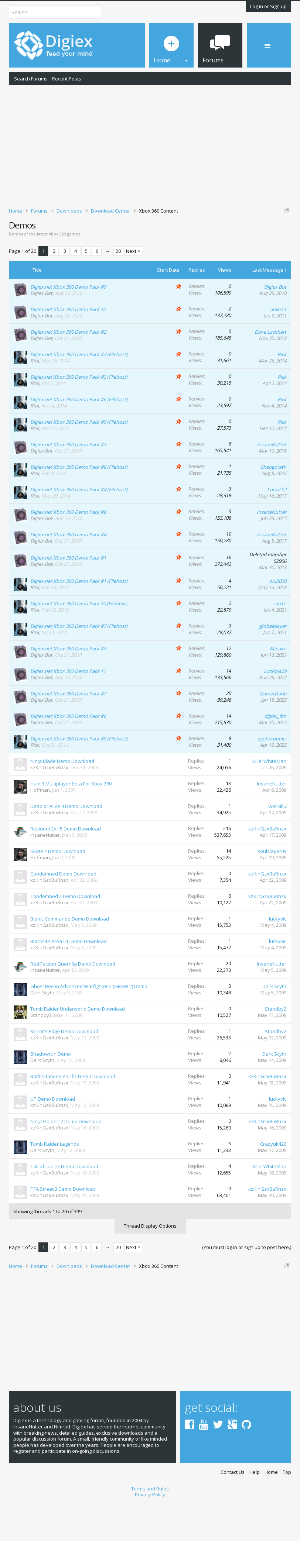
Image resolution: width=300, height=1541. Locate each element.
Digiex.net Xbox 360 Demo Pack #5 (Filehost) (78, 776)
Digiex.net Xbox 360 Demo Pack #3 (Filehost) (78, 414)
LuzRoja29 (275, 709)
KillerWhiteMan (269, 799)
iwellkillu (276, 844)
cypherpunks (272, 776)
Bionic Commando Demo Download (69, 956)
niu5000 (277, 619)
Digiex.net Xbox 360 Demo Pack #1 (68, 595)
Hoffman (40, 828)
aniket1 (278, 347)
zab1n (279, 641)
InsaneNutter (271, 482)
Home (271, 1510)
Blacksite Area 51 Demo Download (68, 979)
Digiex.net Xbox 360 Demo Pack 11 (68, 709)
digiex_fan (275, 754)
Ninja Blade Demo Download (62, 799)
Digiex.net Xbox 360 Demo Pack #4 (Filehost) (78, 527)
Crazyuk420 (273, 1182)
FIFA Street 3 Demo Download (63, 1227)
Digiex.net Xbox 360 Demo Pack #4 (68, 572)
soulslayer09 (272, 889)
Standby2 (41, 1053)
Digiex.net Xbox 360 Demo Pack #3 (68, 482)
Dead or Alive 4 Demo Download (66, 844)
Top (287, 1510)
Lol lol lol (276, 527)
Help (254, 1510)
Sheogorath (273, 504)
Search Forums (31, 78)
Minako (278, 686)
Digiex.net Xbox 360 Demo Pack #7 (68, 731)
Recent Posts (66, 78)
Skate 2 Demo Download (57, 889)
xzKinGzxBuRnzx (49, 805)
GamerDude (273, 731)
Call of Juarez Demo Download (64, 1204)
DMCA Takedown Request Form (211, 239)
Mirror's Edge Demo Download (64, 1069)
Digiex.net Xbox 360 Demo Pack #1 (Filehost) (78, 619)
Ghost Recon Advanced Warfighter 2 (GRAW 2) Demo (88, 1024)
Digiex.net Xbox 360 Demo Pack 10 (68, 347)
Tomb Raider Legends (54, 1182)
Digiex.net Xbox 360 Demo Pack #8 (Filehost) (78, 504)
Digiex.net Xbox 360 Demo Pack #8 (68, 549)
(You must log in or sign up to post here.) (246, 1285)
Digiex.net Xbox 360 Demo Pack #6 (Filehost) (78, 437)
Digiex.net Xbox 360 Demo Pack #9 (68, 324)
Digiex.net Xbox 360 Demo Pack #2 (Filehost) (78, 392)
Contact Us (233, 1510)
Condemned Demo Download (63, 911)
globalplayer (272, 664)
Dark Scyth (42, 1030)
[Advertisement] (150, 145)
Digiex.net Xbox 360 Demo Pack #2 (68, 369)
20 (118, 289)
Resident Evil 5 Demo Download (65, 866)
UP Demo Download (52, 1137)
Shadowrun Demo (50, 1091)
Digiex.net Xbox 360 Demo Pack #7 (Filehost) (78, 664)
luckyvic (277, 956)
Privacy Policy (150, 1532)
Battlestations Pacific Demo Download (72, 1114)
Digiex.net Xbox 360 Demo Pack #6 (68, 754)
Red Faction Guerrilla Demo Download (72, 1001)
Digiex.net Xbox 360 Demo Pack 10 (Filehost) (78, 641)
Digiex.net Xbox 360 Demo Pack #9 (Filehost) (78, 459)
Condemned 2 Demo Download (65, 934)
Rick (34, 398)
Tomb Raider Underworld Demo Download (77, 1046)
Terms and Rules (150, 1526)
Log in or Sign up (268, 6)
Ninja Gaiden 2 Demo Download (66, 1159)
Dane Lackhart (270, 369)
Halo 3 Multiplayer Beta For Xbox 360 (71, 821)
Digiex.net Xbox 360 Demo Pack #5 (68, 686)
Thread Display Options (150, 1263)
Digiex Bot (41, 330)
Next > (133, 289)
